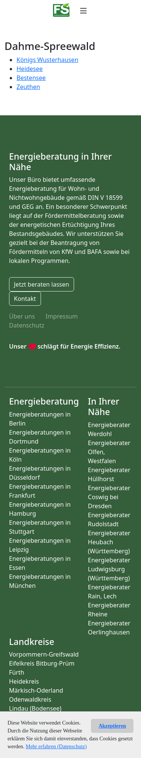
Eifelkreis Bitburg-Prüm (41, 663)
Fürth (16, 672)
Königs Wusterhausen (47, 60)
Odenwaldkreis (30, 699)
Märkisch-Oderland (36, 690)
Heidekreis (24, 681)
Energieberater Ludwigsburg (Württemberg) (109, 569)
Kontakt (25, 298)
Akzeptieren (112, 726)
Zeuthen (28, 87)
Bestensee (31, 78)
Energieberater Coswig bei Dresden (109, 497)
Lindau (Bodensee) (35, 708)
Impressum (61, 316)
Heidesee (30, 69)
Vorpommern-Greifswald (44, 654)
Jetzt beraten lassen (41, 284)
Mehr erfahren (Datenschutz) (56, 746)
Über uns (22, 316)
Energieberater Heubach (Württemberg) (109, 542)
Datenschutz (26, 325)
